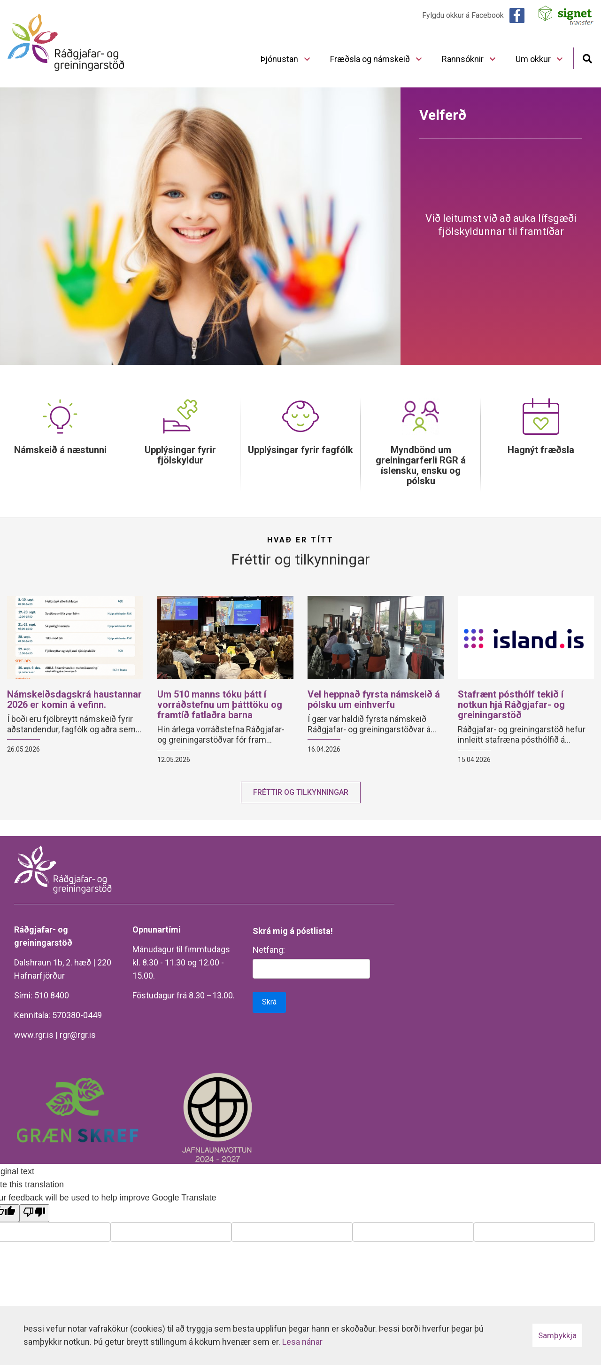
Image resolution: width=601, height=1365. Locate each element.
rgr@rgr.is (78, 1035)
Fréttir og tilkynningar (300, 792)
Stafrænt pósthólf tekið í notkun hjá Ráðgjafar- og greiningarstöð (511, 705)
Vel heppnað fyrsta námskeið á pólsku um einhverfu (374, 699)
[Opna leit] (587, 57)
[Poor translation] (34, 1213)
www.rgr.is (34, 1035)
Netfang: (269, 950)
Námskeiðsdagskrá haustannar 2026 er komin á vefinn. (74, 699)
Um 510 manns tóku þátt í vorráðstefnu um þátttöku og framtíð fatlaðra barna (219, 705)
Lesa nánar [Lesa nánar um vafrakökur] (302, 1342)
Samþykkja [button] (557, 1335)
